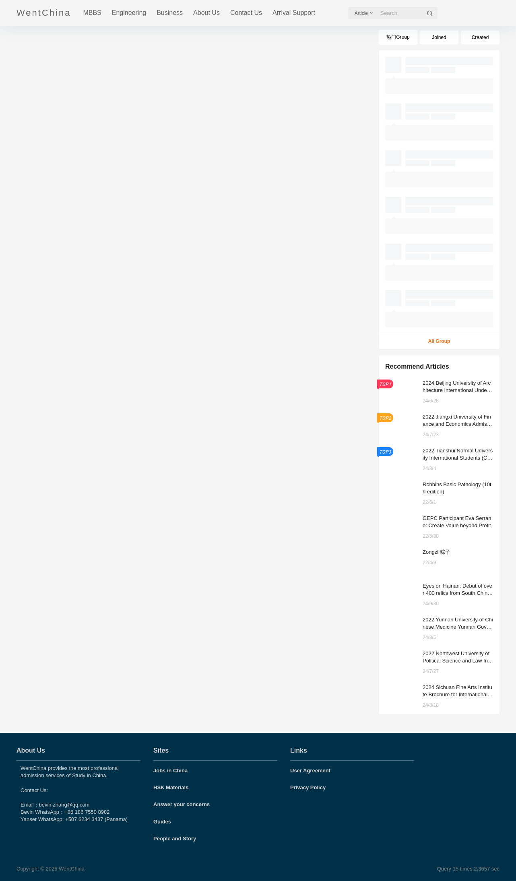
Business (170, 12)
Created (480, 37)
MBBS (92, 12)
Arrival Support (293, 12)
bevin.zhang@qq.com (64, 805)
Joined (439, 37)
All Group (439, 341)
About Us (206, 12)
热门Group (397, 37)
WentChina (71, 869)
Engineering (129, 12)
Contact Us (246, 12)
